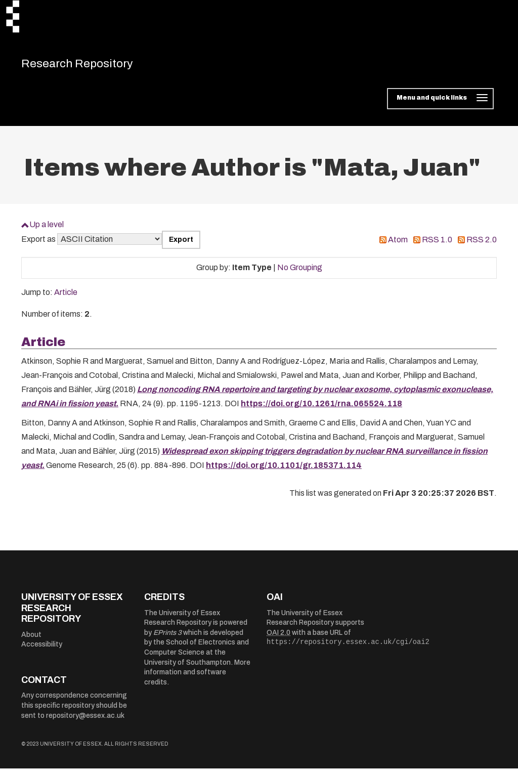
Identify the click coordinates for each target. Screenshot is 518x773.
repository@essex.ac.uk (85, 720)
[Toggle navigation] (440, 103)
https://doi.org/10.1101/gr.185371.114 (284, 469)
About (31, 639)
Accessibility (41, 649)
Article (65, 296)
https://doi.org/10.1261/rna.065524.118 (321, 408)
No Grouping (299, 272)
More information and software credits (197, 677)
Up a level (46, 229)
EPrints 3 (167, 637)
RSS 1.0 (437, 244)
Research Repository (92, 66)
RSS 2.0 (481, 244)
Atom (398, 244)
